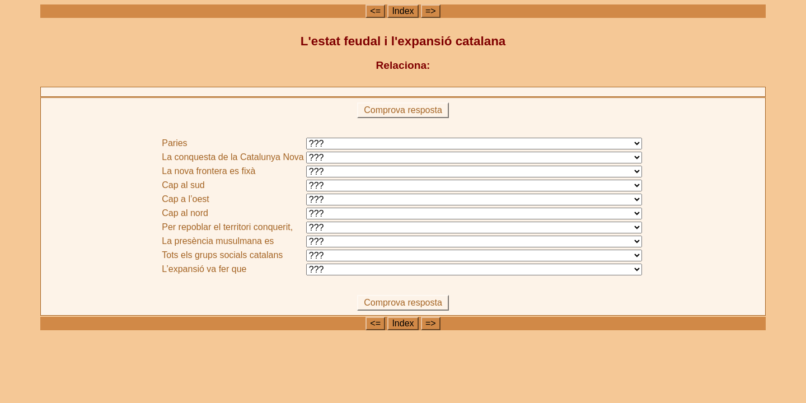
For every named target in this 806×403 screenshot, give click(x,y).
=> (430, 11)
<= (375, 11)
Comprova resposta (403, 110)
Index (403, 11)
